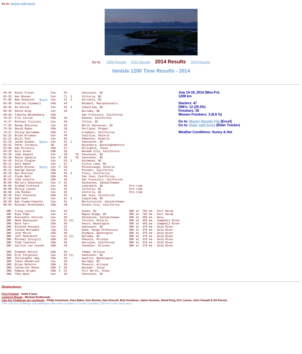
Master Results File (204, 123)
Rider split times (202, 127)
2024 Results (200, 62)
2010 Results (140, 62)
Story (43, 176)
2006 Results (116, 62)
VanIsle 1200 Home (22, 3)
